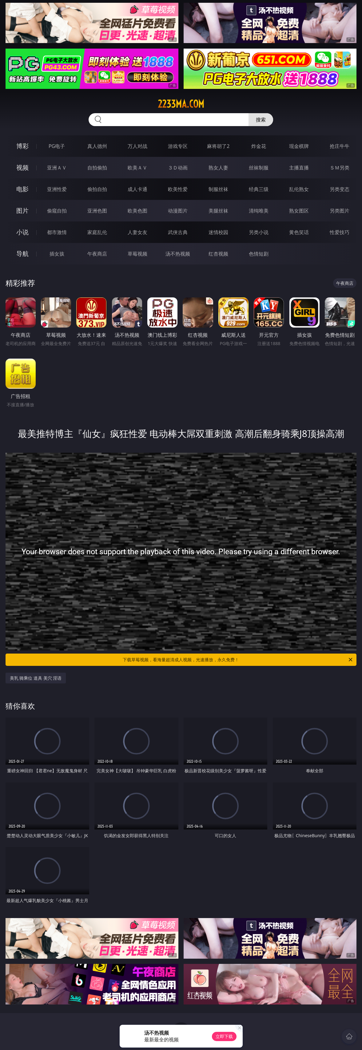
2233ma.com (181, 104)
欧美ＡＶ (137, 167)
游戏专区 (178, 146)
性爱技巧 (339, 232)
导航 (22, 253)
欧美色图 (137, 210)
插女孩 (57, 253)
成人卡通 (137, 189)
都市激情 (57, 232)
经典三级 (259, 189)
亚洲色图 (97, 210)
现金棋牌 (299, 146)
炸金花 (258, 146)
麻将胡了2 (218, 146)
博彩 (22, 146)
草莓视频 (137, 253)
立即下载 (224, 1036)
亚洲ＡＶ (57, 167)
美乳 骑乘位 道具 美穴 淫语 (36, 678)
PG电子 (57, 146)
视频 (22, 167)
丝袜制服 (259, 167)
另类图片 (339, 210)
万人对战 (137, 146)
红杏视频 (218, 253)
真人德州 (97, 146)
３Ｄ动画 (178, 167)
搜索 (261, 119)
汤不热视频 (177, 253)
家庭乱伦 (97, 232)
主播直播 (299, 167)
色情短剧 (259, 253)
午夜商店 (97, 253)
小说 (22, 232)
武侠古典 (178, 232)
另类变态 (339, 189)
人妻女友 (137, 232)
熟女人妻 (218, 167)
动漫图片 (178, 210)
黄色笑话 (299, 232)
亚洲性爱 (57, 189)
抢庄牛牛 (339, 146)
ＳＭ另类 (339, 167)
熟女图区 (299, 210)
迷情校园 (218, 232)
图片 (22, 210)
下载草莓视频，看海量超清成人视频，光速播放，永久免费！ (238, 659)
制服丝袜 (218, 189)
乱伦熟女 (299, 189)
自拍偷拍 (97, 167)
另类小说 (259, 232)
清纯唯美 (259, 210)
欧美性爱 (178, 189)
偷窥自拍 (57, 210)
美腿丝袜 (218, 210)
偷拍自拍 (97, 189)
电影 (22, 189)
